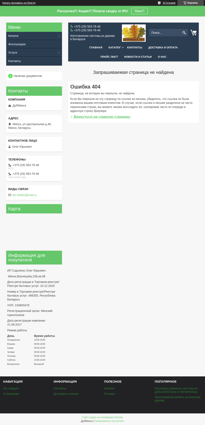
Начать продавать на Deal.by (19, 2)
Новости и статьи (138, 56)
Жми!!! (139, 11)
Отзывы (109, 393)
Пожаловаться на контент (109, 421)
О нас (162, 56)
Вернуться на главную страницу (102, 117)
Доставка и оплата (163, 47)
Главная (95, 47)
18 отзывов (169, 2)
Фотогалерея (17, 44)
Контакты (134, 47)
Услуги (12, 52)
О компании (11, 393)
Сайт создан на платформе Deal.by (102, 417)
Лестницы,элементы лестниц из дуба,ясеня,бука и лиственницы (176, 390)
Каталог (114, 47)
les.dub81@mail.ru (25, 195)
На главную (11, 388)
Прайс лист (109, 56)
